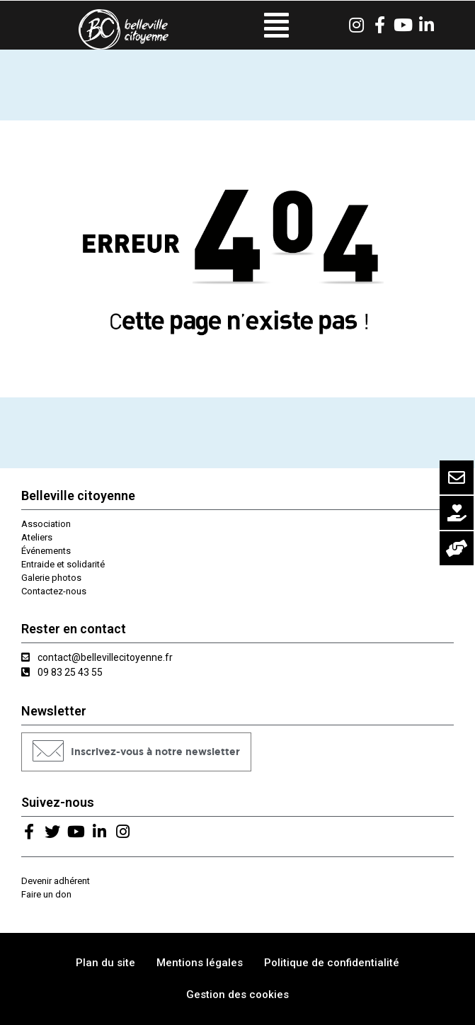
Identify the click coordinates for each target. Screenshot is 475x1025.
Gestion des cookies (237, 994)
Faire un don (46, 894)
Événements (46, 550)
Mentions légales (199, 962)
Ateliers (36, 537)
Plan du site (105, 962)
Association (46, 524)
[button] (136, 751)
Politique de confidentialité (331, 962)
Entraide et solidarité (63, 564)
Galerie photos (51, 577)
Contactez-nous (53, 591)
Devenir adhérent (55, 881)
